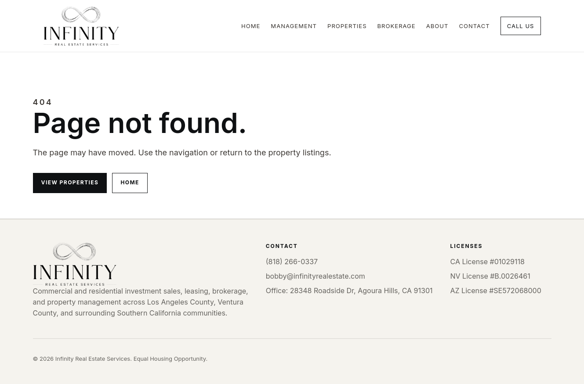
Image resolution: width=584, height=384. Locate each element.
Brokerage (396, 25)
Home (250, 25)
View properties (70, 182)
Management (294, 25)
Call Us (520, 25)
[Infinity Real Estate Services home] (81, 26)
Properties (347, 25)
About (437, 25)
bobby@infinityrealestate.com (315, 276)
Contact (474, 25)
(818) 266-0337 (292, 261)
